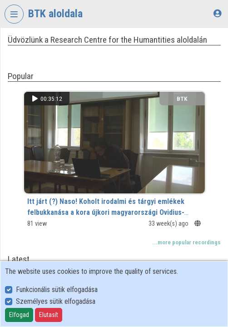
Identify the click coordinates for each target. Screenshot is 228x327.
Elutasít (48, 314)
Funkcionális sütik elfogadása (57, 289)
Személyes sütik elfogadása (55, 301)
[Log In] (217, 13)
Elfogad (19, 314)
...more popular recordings (186, 242)
